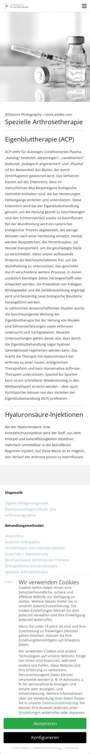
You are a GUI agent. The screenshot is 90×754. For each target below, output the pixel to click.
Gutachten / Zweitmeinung (26, 554)
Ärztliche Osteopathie (22, 542)
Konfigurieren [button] (45, 737)
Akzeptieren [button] (45, 723)
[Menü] (84, 6)
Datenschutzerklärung (60, 703)
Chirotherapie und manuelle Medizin (35, 548)
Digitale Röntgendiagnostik (26, 503)
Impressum (72, 748)
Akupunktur (14, 536)
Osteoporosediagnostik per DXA (30, 509)
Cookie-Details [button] (21, 748)
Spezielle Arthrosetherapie (26, 572)
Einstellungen (30, 712)
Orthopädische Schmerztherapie (31, 566)
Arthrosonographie (20, 515)
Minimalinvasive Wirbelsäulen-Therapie (37, 560)
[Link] (16, 6)
